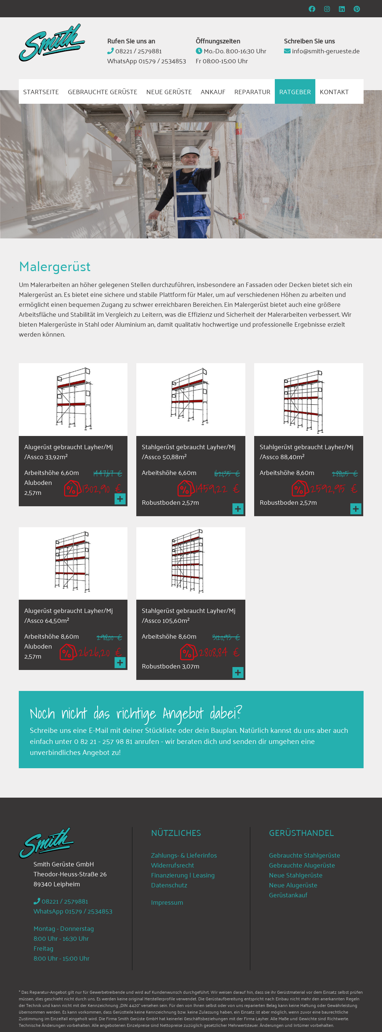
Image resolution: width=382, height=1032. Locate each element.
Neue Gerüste (169, 91)
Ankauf (213, 91)
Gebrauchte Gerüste (102, 91)
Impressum (167, 902)
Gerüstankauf (288, 894)
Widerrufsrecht (172, 864)
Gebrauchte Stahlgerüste (304, 855)
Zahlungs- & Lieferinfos (184, 855)
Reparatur (252, 91)
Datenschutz (169, 884)
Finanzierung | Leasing (183, 874)
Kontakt (334, 91)
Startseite (41, 91)
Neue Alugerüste (293, 884)
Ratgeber (295, 91)
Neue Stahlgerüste (296, 874)
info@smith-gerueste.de (326, 50)
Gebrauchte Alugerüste (302, 864)
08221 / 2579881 (138, 50)
